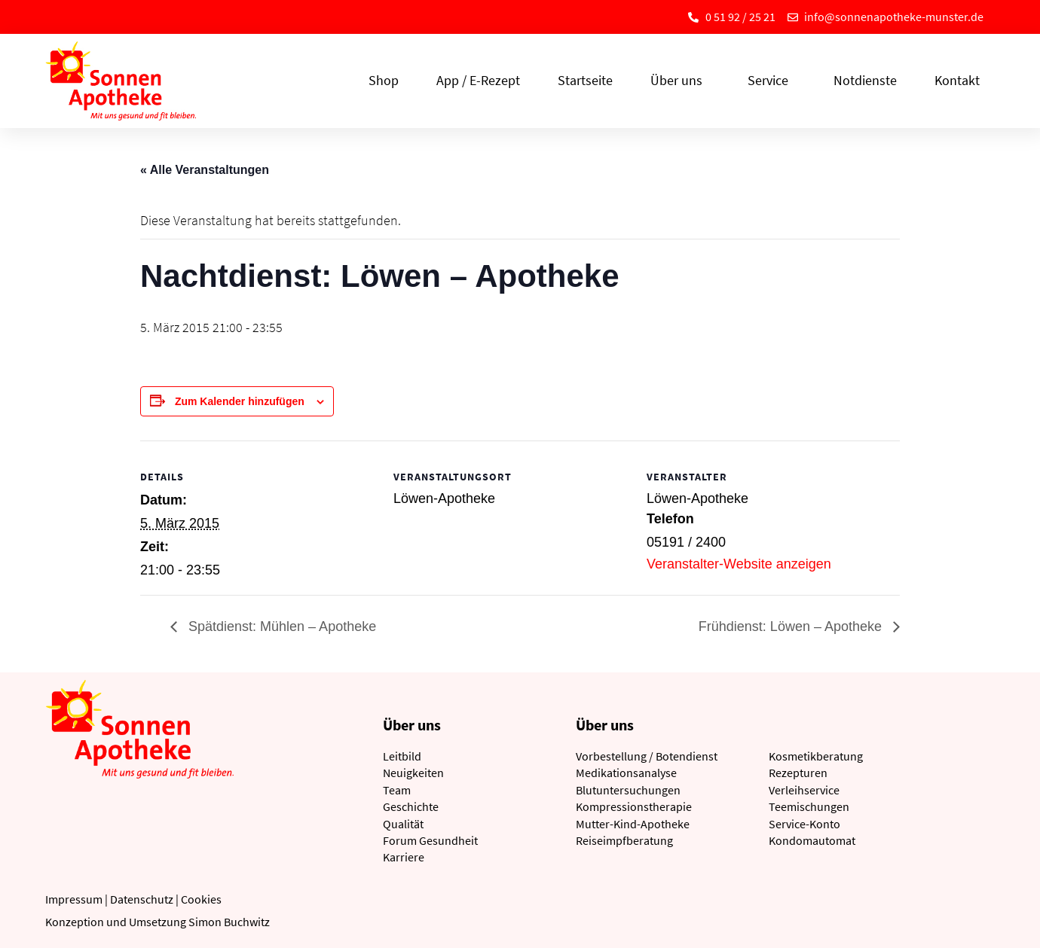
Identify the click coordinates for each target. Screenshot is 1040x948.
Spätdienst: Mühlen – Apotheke (280, 626)
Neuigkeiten (413, 772)
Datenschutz (141, 899)
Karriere (403, 856)
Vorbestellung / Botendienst (646, 756)
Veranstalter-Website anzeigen (739, 564)
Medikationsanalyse (626, 772)
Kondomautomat (812, 840)
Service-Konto (804, 823)
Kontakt (957, 80)
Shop (384, 80)
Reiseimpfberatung (624, 840)
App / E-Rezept (478, 80)
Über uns (680, 80)
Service (772, 80)
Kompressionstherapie (634, 806)
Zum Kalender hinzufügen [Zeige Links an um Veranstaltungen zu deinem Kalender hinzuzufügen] (239, 401)
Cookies (201, 899)
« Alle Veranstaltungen (204, 169)
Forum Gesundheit (430, 840)
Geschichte (411, 806)
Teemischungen (809, 806)
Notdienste (865, 80)
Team (397, 789)
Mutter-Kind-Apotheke (633, 823)
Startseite (585, 80)
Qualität (403, 823)
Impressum (73, 899)
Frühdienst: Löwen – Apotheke (792, 626)
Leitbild (402, 756)
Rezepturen (798, 772)
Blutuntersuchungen (628, 789)
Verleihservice (804, 789)
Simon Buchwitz (229, 921)
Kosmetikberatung (816, 756)
